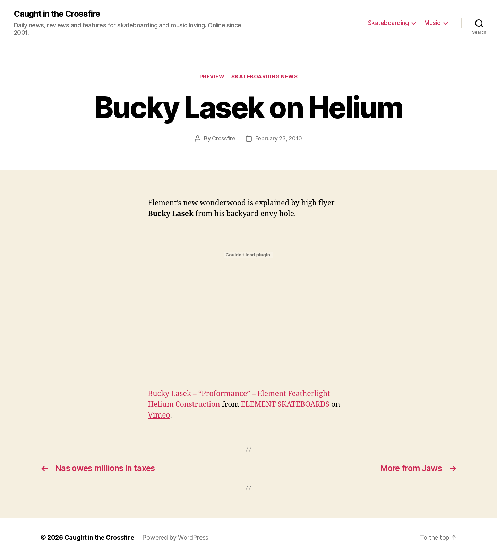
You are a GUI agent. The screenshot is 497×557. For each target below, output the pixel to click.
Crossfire (223, 138)
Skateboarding (388, 22)
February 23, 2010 (278, 138)
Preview (212, 77)
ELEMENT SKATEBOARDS (285, 404)
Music (432, 22)
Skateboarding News (264, 77)
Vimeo (159, 415)
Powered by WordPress (175, 537)
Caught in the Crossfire (57, 14)
